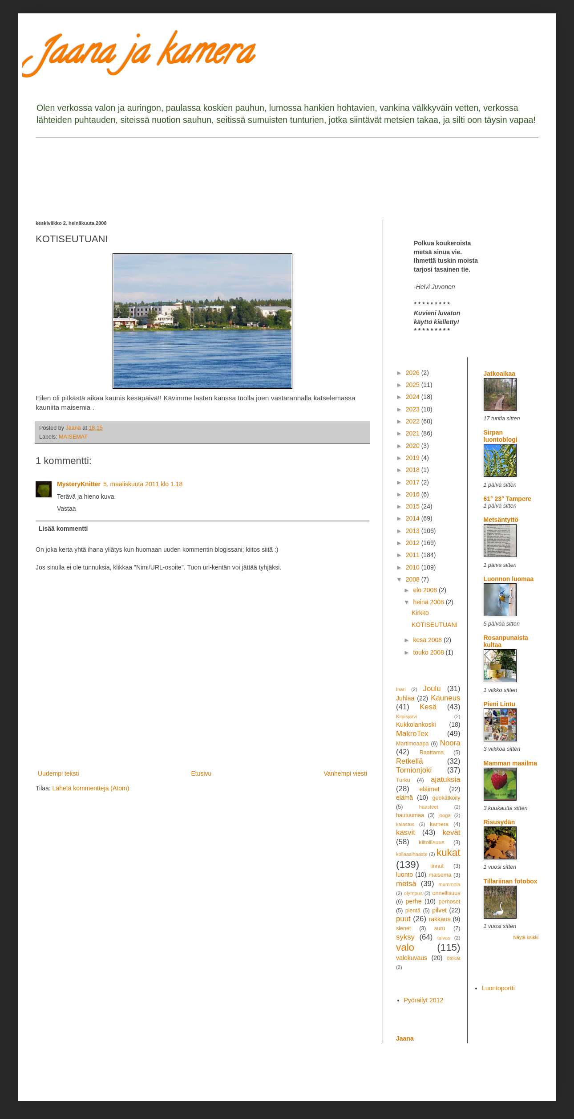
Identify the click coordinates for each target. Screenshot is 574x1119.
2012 (413, 542)
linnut (437, 866)
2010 (413, 567)
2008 (413, 579)
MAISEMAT (73, 437)
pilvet (439, 910)
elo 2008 (426, 590)
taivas (443, 937)
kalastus (405, 824)
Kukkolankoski (416, 724)
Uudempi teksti (58, 773)
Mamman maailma (511, 763)
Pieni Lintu (500, 704)
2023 (413, 409)
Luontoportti (498, 988)
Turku (403, 780)
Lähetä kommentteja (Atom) (91, 788)
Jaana (405, 1038)
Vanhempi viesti (345, 773)
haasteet (428, 807)
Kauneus (445, 698)
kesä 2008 (428, 639)
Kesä (428, 707)
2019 (413, 457)
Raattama (432, 752)
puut (403, 919)
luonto (404, 874)
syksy (405, 937)
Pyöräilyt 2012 (424, 1000)
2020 (413, 445)
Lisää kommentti (63, 528)
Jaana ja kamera (144, 55)
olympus (413, 893)
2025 (413, 384)
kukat (449, 852)
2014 (413, 518)
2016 (413, 494)
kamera (439, 824)
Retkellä (409, 761)
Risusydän (499, 822)
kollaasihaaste (412, 854)
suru (439, 928)
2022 (413, 421)
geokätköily (446, 798)
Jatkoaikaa (500, 373)
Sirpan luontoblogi (500, 436)
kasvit (405, 832)
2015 (413, 506)
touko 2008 (429, 652)
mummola (449, 884)
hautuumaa (410, 815)
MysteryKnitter (79, 484)
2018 (413, 469)
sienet (403, 928)
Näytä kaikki (525, 937)
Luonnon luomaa (509, 578)
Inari (401, 689)
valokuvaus (411, 957)
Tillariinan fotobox (511, 881)
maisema (439, 875)
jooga (444, 815)
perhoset (450, 902)
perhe (414, 901)
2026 (413, 372)
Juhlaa (405, 698)
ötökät (453, 958)
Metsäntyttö (501, 519)
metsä (406, 883)
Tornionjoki (414, 770)
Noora (450, 743)
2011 (413, 554)
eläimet (430, 789)
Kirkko (420, 612)
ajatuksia (445, 779)
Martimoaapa (412, 744)
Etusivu (201, 773)
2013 (413, 530)
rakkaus (440, 919)
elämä (404, 797)
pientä (412, 910)
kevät (451, 832)
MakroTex (412, 733)
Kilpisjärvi (406, 716)
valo (405, 947)
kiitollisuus (431, 842)
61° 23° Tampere (507, 498)
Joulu (432, 688)
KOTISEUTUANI (434, 624)
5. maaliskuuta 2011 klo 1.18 (142, 484)
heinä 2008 (429, 602)
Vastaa (66, 508)
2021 (413, 433)
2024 (413, 396)
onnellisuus (447, 893)
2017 (413, 482)
